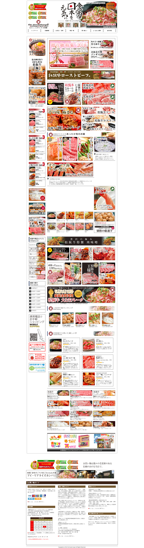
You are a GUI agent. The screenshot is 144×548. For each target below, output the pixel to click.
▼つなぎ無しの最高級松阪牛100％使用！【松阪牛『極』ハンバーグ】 (66, 184)
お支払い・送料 (59, 30)
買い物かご (84, 30)
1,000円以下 (34, 288)
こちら (35, 501)
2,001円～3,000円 (35, 294)
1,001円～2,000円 (35, 291)
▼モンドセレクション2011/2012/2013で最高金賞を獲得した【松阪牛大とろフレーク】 (70, 181)
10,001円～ (34, 310)
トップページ (34, 30)
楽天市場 (109, 30)
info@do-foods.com (36, 515)
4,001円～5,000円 (35, 301)
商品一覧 (72, 30)
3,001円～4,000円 (35, 297)
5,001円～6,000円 (35, 304)
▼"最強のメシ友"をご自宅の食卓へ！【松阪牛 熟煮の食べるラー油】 (66, 182)
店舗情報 (47, 30)
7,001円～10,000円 (36, 307)
